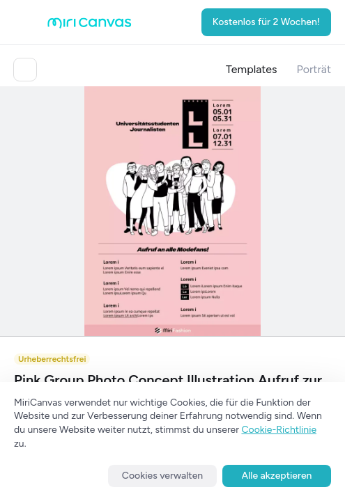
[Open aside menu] (28, 22)
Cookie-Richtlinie (278, 430)
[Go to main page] (89, 25)
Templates (251, 69)
